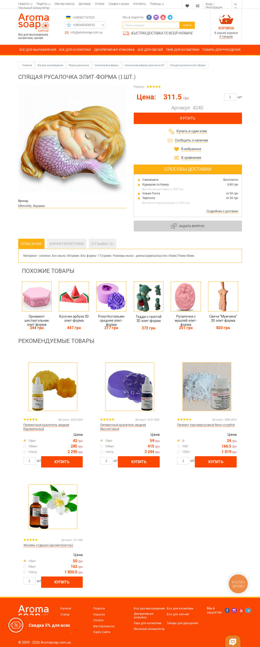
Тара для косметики (147, 623)
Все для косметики (180, 608)
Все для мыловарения (149, 608)
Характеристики (66, 244)
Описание (31, 244)
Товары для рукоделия (182, 623)
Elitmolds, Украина (31, 206)
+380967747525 (84, 17)
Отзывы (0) (102, 244)
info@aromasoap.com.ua (86, 32)
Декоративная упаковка (143, 615)
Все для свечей (178, 614)
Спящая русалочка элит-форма (188, 65)
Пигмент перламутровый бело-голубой (206, 425)
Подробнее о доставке (222, 211)
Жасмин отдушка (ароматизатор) (48, 545)
